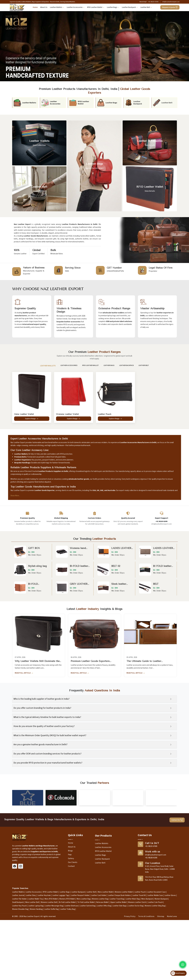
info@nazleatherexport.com (171, 2)
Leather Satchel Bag (87, 973)
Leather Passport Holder (80, 962)
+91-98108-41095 (151, 925)
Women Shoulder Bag (20, 976)
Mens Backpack (147, 966)
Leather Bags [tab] (106, 365)
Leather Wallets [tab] (45, 365)
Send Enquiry (178, 973)
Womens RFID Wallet (67, 966)
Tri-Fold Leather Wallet (86, 969)
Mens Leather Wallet (105, 959)
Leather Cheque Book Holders (119, 962)
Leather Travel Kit (139, 962)
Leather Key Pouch (19, 973)
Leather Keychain (44, 962)
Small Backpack (18, 969)
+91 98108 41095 (161, 521)
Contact (71, 933)
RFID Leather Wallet (95, 7)
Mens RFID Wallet (51, 966)
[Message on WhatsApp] (182, 964)
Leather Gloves (170, 962)
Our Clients (72, 929)
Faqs (70, 921)
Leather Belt (146, 7)
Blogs (70, 917)
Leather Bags (113, 7)
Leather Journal (18, 962)
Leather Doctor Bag (135, 973)
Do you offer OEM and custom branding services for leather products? (50, 753)
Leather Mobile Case (155, 962)
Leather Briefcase (71, 973)
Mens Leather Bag (83, 966)
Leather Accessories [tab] (66, 365)
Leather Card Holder (98, 962)
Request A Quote (170, 7)
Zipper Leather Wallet (118, 969)
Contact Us (177, 887)
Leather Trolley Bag (67, 976)
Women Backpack (161, 966)
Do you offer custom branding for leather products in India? (45, 708)
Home (35, 7)
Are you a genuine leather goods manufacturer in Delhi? (43, 744)
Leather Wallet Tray (35, 966)
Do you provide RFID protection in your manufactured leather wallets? (50, 762)
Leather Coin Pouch (155, 969)
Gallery (71, 925)
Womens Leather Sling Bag (155, 973)
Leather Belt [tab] (141, 365)
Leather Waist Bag (133, 966)
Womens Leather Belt (49, 969)
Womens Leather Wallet (124, 959)
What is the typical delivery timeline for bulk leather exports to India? (49, 717)
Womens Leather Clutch (137, 969)
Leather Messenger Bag (54, 973)
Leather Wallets (57, 7)
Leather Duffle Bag (51, 976)
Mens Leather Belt (32, 969)
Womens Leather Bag (100, 966)
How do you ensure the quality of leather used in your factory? (46, 726)
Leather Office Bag (104, 973)
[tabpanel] (94, 398)
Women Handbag (36, 976)
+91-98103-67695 (153, 2)
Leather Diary (31, 962)
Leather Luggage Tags (60, 962)
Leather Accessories (76, 7)
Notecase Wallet (102, 969)
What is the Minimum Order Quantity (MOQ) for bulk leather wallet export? (52, 735)
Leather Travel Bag (117, 966)
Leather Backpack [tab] (124, 365)
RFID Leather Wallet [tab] (88, 365)
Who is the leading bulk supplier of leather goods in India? (44, 699)
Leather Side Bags (120, 973)
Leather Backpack (130, 7)
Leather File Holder (19, 966)
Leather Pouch (140, 959)
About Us (43, 7)
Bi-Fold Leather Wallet (67, 969)
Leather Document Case (156, 959)
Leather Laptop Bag (35, 973)
